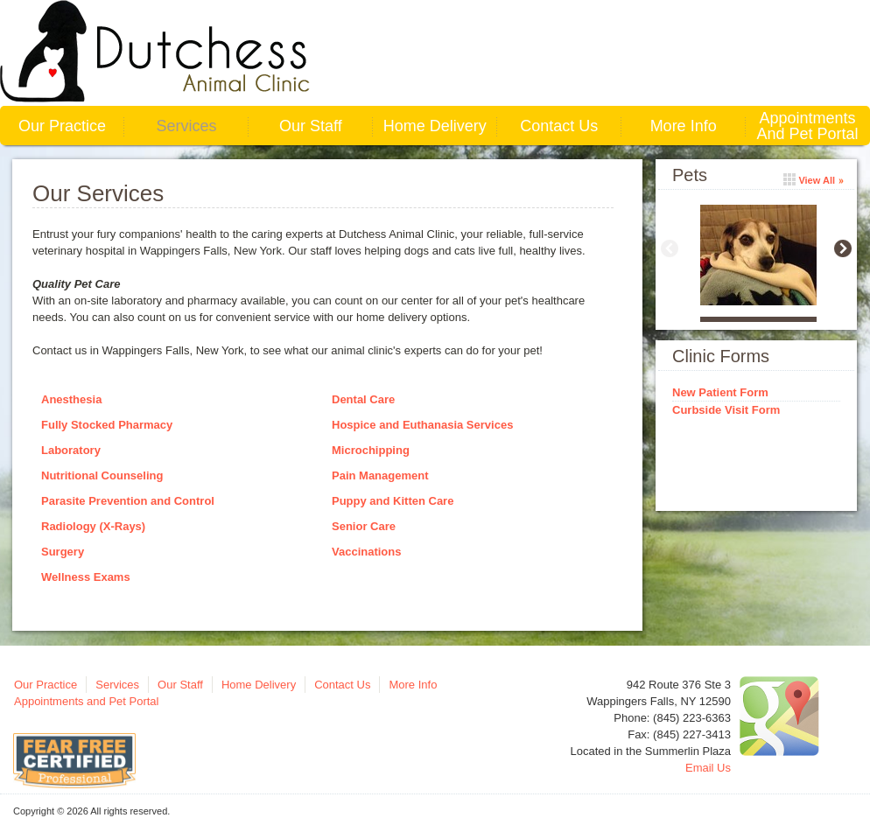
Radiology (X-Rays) (93, 526)
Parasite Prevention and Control (127, 500)
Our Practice (62, 126)
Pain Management (380, 475)
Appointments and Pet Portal (808, 126)
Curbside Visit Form (726, 409)
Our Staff (310, 126)
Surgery (62, 551)
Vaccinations (366, 551)
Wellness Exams (85, 577)
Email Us (708, 767)
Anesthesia (71, 399)
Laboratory (71, 450)
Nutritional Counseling (102, 475)
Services (186, 126)
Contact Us (559, 126)
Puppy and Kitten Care (392, 500)
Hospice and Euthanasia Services (422, 424)
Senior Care (364, 526)
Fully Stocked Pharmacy (106, 424)
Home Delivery (435, 126)
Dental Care (363, 399)
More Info (683, 126)
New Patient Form (720, 392)
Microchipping (371, 450)
